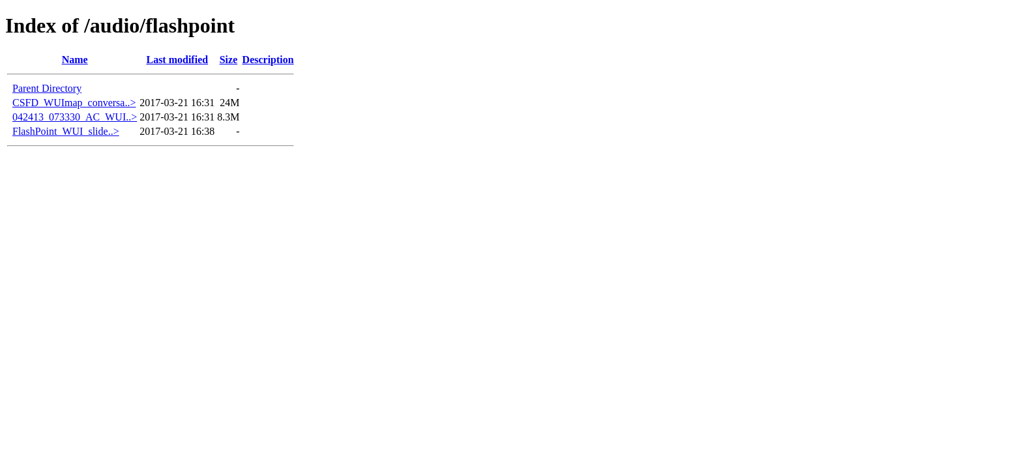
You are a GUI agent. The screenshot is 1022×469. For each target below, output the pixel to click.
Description (268, 59)
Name (75, 59)
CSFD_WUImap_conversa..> (74, 102)
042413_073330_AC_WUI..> (74, 116)
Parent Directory (46, 88)
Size (229, 59)
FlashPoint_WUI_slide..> (65, 131)
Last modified (177, 59)
